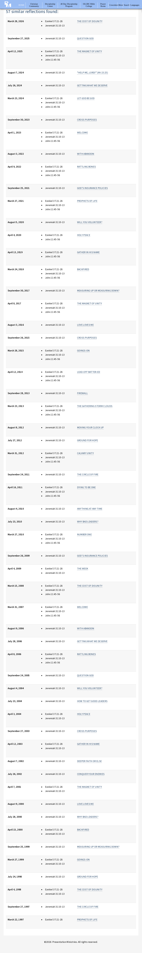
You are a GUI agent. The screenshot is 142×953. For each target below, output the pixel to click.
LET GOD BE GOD (86, 98)
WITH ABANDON (85, 153)
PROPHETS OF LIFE (87, 200)
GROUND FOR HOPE (87, 440)
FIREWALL (82, 393)
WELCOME (82, 132)
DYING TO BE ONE (86, 487)
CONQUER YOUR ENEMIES (91, 774)
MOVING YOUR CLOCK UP (90, 427)
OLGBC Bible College (89, 5)
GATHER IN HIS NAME (88, 252)
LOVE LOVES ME (85, 324)
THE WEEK (82, 568)
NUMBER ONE (84, 534)
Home (21, 5)
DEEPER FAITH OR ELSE (89, 761)
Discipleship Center (50, 5)
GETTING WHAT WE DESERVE (92, 85)
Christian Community (34, 5)
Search (126, 5)
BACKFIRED (83, 269)
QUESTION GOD (85, 38)
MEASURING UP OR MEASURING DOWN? (98, 290)
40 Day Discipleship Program (69, 5)
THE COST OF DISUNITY (90, 21)
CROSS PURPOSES (87, 119)
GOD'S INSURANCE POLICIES (92, 555)
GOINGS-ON (83, 350)
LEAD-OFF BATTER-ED (88, 372)
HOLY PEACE (83, 235)
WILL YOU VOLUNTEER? (89, 222)
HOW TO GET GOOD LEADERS (92, 701)
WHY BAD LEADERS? (87, 521)
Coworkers (113, 5)
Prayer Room (103, 5)
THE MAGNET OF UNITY (89, 51)
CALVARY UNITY (85, 453)
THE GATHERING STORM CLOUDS (95, 406)
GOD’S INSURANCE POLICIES (92, 188)
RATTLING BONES (86, 166)
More (121, 5)
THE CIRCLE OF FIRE (87, 474)
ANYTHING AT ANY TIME (89, 508)
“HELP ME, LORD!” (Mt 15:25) (92, 72)
